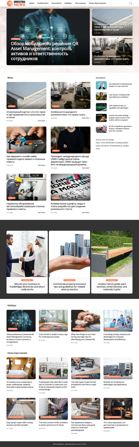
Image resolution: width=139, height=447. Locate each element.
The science (79, 329)
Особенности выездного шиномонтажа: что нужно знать (111, 57)
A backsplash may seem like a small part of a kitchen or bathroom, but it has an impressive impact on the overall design (53, 386)
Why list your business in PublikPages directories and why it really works (27, 287)
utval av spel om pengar (105, 140)
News (11, 106)
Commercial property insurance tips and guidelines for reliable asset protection (69, 287)
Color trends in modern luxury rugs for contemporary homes (53, 335)
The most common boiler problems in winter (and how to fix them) (53, 423)
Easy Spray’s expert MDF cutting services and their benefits (20, 423)
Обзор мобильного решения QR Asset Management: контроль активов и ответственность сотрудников (44, 51)
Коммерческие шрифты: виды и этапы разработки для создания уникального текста (68, 206)
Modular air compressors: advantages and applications (115, 383)
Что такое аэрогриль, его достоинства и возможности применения (115, 425)
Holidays (15, 39)
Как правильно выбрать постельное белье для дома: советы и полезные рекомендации (83, 426)
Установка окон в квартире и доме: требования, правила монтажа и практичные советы (20, 384)
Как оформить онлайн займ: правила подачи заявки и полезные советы (26, 159)
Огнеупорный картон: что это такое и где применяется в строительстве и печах (110, 27)
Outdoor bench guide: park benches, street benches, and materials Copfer (112, 287)
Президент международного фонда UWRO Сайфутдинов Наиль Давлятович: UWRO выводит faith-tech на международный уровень (70, 160)
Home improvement (16, 376)
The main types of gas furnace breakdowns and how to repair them (83, 384)
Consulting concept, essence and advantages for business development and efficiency (116, 337)
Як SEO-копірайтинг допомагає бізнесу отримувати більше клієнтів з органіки (120, 128)
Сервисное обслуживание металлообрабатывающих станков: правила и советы (26, 206)
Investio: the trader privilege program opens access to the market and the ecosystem (119, 117)
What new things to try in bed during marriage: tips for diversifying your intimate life (83, 337)
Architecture (27, 280)
